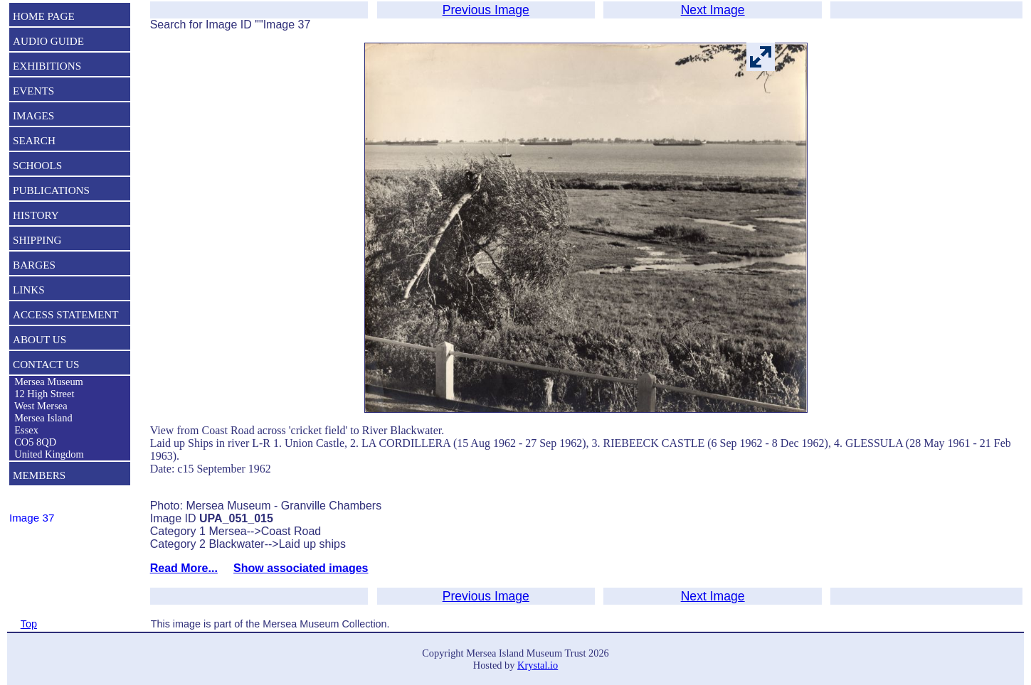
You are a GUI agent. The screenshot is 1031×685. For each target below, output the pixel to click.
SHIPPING (37, 240)
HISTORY (36, 215)
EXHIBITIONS (47, 66)
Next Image (713, 10)
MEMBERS (39, 475)
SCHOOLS (37, 165)
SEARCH (34, 140)
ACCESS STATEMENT (66, 314)
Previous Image (486, 10)
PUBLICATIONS (51, 190)
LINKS (29, 290)
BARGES (34, 265)
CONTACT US (46, 364)
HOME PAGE (44, 16)
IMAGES (33, 115)
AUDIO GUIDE (48, 41)
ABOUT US (39, 339)
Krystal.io (537, 665)
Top (29, 624)
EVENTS (33, 91)
